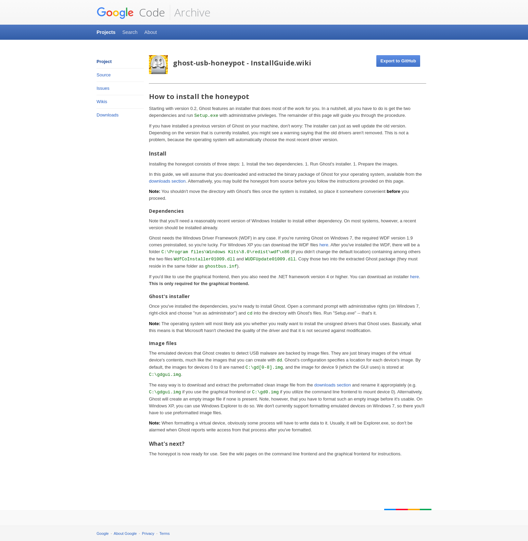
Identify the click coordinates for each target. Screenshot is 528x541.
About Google (125, 533)
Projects (106, 32)
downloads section (167, 181)
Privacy (148, 533)
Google (103, 533)
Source (104, 74)
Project (104, 61)
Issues (103, 88)
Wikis (102, 101)
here (323, 244)
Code (131, 12)
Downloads (107, 115)
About (150, 32)
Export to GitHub (398, 60)
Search (129, 32)
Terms (165, 533)
